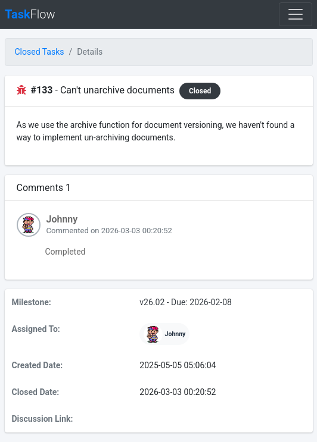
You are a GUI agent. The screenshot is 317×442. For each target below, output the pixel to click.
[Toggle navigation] (295, 14)
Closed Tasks (39, 52)
